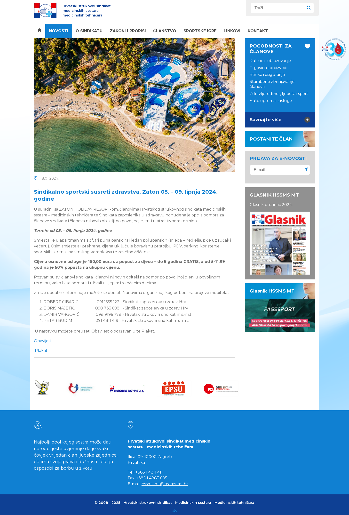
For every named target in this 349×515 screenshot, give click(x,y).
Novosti (58, 31)
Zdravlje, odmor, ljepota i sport (279, 93)
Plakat (41, 350)
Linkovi (232, 31)
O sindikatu (89, 31)
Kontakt (258, 31)
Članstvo (164, 31)
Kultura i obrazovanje (270, 60)
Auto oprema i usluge (271, 100)
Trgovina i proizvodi (268, 67)
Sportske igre (199, 31)
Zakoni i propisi (128, 31)
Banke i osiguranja (267, 74)
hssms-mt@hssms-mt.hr (165, 484)
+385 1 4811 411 (149, 472)
